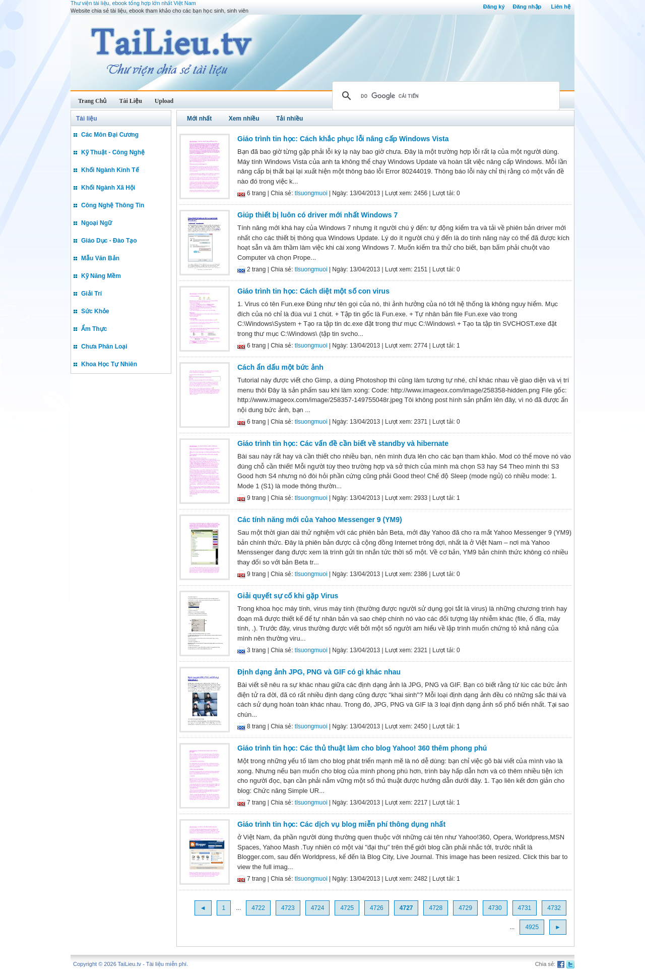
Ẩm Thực (94, 328)
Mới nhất (199, 118)
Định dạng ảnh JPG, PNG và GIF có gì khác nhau (319, 672)
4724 (318, 907)
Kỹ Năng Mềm (101, 275)
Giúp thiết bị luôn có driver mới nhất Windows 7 (317, 215)
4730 (495, 907)
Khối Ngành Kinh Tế (110, 170)
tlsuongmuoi (311, 193)
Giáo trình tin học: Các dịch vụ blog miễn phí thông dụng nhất (341, 824)
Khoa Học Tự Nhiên (109, 364)
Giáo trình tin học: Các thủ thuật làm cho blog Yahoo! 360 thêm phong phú (362, 748)
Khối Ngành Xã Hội (108, 187)
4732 (554, 907)
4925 (532, 927)
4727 (406, 907)
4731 (525, 907)
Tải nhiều (289, 118)
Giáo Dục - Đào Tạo (109, 240)
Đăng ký (494, 7)
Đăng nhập (527, 7)
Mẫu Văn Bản (100, 258)
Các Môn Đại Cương (110, 134)
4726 (376, 907)
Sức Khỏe (95, 311)
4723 (288, 907)
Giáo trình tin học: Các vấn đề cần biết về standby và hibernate (342, 443)
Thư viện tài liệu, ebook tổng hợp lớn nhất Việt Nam (133, 3)
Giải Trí (91, 293)
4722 (258, 907)
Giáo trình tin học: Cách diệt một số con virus (313, 291)
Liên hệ (560, 7)
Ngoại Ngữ (96, 222)
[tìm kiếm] (444, 96)
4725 (347, 907)
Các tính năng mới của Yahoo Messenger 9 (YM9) (319, 520)
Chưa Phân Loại (104, 346)
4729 (465, 907)
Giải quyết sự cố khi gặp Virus (287, 596)
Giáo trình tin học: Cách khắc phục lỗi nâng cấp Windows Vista (342, 139)
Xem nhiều (244, 118)
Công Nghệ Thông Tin (112, 205)
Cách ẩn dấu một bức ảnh (280, 367)
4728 (435, 907)
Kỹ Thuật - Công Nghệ (113, 152)
